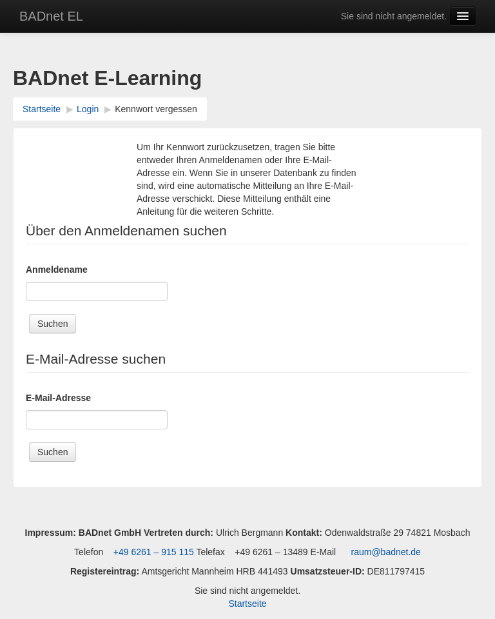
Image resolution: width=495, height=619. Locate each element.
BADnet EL (51, 16)
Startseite (42, 109)
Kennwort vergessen (156, 109)
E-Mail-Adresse (58, 398)
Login (88, 109)
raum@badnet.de (386, 552)
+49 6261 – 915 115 (152, 552)
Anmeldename (57, 269)
